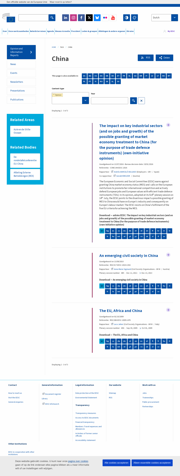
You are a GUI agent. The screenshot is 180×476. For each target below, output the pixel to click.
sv (164, 236)
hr (158, 230)
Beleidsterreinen (38, 31)
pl (130, 236)
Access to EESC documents (87, 417)
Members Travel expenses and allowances (88, 427)
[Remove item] (53, 94)
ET (118, 75)
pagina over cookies (78, 461)
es (113, 230)
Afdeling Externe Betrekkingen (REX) (24, 174)
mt (118, 236)
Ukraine (130, 31)
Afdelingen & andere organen (111, 31)
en (147, 230)
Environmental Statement (86, 397)
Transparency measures (85, 413)
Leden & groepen (89, 31)
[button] (164, 58)
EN (107, 75)
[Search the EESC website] (33, 17)
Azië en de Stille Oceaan (22, 131)
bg (107, 230)
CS (96, 75)
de (130, 230)
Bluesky (97, 17)
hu (113, 236)
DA (101, 75)
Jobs (144, 393)
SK (107, 81)
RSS (148, 57)
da (124, 230)
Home (54, 47)
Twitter (89, 17)
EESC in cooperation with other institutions (21, 453)
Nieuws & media (62, 31)
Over (5, 31)
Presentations (17, 90)
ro (141, 236)
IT (146, 75)
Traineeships (147, 397)
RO (101, 81)
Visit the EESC (14, 397)
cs (119, 230)
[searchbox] (70, 100)
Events (13, 73)
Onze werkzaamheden (18, 31)
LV (152, 75)
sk (147, 236)
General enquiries (15, 402)
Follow (168, 125)
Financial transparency (84, 422)
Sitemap (112, 393)
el (141, 230)
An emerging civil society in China (128, 255)
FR (124, 75)
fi (158, 236)
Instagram (73, 17)
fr (152, 230)
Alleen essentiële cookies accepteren (152, 463)
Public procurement (150, 402)
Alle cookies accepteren (116, 463)
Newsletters (16, 82)
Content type (58, 88)
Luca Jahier (117, 324)
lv (169, 230)
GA (135, 75)
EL (130, 75)
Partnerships (147, 406)
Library (45, 398)
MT (169, 75)
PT (90, 81)
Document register (51, 394)
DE (112, 75)
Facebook (81, 17)
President (75, 31)
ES (84, 75)
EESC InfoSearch (50, 404)
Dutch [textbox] (156, 17)
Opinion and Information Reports (16, 52)
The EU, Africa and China (120, 311)
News (13, 64)
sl (152, 236)
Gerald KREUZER (121, 176)
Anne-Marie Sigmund (121, 269)
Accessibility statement (85, 440)
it (164, 230)
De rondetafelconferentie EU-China (25, 160)
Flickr (105, 17)
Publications (16, 99)
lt (107, 236)
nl (124, 236)
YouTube (113, 17)
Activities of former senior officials (86, 434)
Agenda (50, 31)
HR (141, 75)
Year (93, 93)
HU (163, 75)
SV (118, 81)
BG (90, 75)
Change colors (134, 17)
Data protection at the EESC (87, 393)
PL (84, 81)
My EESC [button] (171, 31)
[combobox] (164, 17)
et (136, 230)
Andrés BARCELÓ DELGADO (123, 172)
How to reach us (15, 393)
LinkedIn (65, 17)
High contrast (126, 17)
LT (158, 75)
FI (95, 81)
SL (112, 81)
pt (136, 236)
